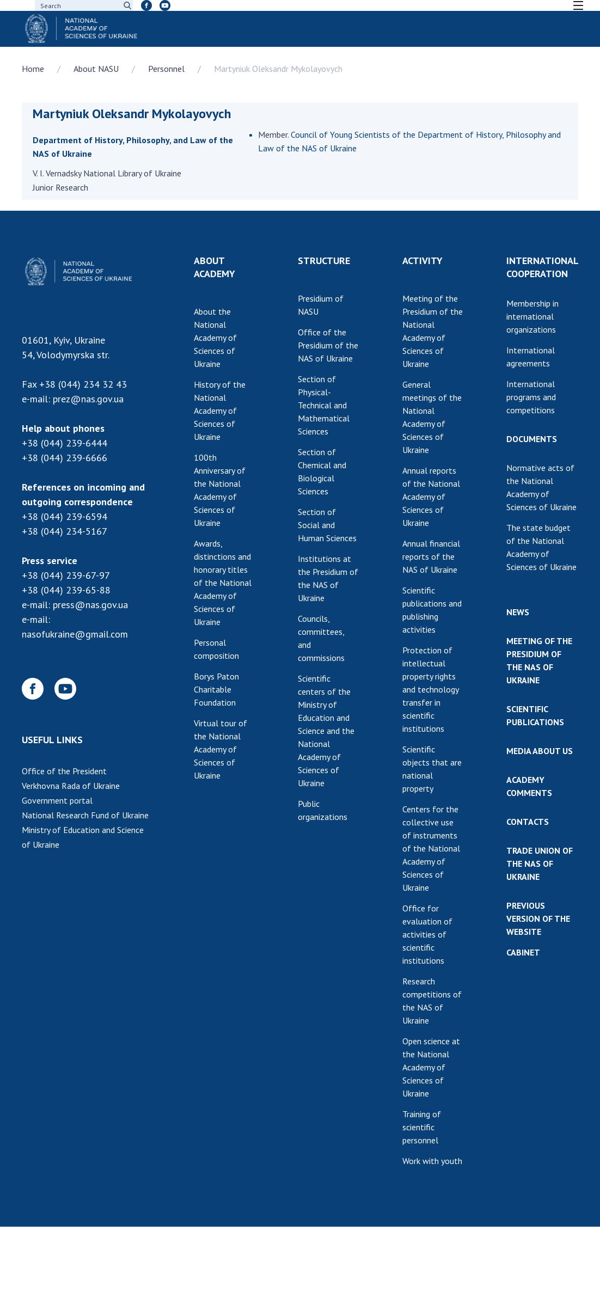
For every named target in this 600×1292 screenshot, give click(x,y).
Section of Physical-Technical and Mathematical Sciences (324, 405)
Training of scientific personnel (421, 1127)
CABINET (523, 952)
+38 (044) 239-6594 (64, 516)
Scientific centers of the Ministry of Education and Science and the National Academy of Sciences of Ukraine (326, 730)
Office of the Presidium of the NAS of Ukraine (328, 345)
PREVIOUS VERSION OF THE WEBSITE (538, 918)
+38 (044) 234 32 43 (83, 384)
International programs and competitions (531, 396)
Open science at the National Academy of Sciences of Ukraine (431, 1067)
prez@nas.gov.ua (88, 399)
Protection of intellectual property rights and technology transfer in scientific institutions (430, 689)
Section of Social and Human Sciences (327, 524)
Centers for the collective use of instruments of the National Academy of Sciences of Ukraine (431, 848)
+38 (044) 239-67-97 (66, 575)
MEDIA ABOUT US (539, 750)
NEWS (517, 612)
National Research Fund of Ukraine (85, 815)
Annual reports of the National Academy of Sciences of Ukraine (431, 496)
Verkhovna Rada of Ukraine (71, 785)
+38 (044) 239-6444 (64, 443)
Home (33, 68)
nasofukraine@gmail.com (75, 634)
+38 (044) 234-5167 (64, 531)
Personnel (166, 68)
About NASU (96, 68)
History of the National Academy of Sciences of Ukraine (220, 410)
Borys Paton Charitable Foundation (216, 689)
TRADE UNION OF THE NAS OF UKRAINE (539, 863)
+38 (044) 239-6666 (64, 457)
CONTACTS (527, 821)
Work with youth (432, 1160)
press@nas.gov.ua (90, 604)
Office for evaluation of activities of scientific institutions (427, 934)
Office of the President (64, 771)
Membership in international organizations (532, 316)
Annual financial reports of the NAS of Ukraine (431, 556)
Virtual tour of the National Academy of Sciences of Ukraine (220, 749)
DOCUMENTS (531, 438)
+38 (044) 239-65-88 (66, 590)
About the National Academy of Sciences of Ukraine (215, 337)
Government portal (57, 800)
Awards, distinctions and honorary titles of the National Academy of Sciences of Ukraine (223, 582)
